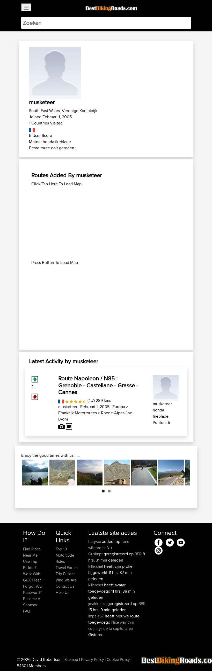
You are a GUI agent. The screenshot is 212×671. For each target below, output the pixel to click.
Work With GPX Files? (32, 577)
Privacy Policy (92, 659)
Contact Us (65, 586)
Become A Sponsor (31, 602)
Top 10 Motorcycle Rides (65, 555)
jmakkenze (97, 603)
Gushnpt (96, 554)
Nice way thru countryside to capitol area (111, 625)
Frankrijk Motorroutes (77, 413)
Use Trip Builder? (30, 564)
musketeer (67, 407)
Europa (118, 407)
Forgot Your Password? (33, 589)
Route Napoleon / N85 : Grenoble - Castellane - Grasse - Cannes (98, 385)
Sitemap (71, 659)
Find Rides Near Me (32, 552)
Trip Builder (65, 574)
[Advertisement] (106, 223)
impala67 (96, 616)
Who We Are (66, 580)
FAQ (26, 611)
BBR (138, 554)
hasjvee (95, 541)
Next (182, 472)
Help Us (62, 592)
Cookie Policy (118, 659)
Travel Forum (67, 567)
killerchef (96, 566)
